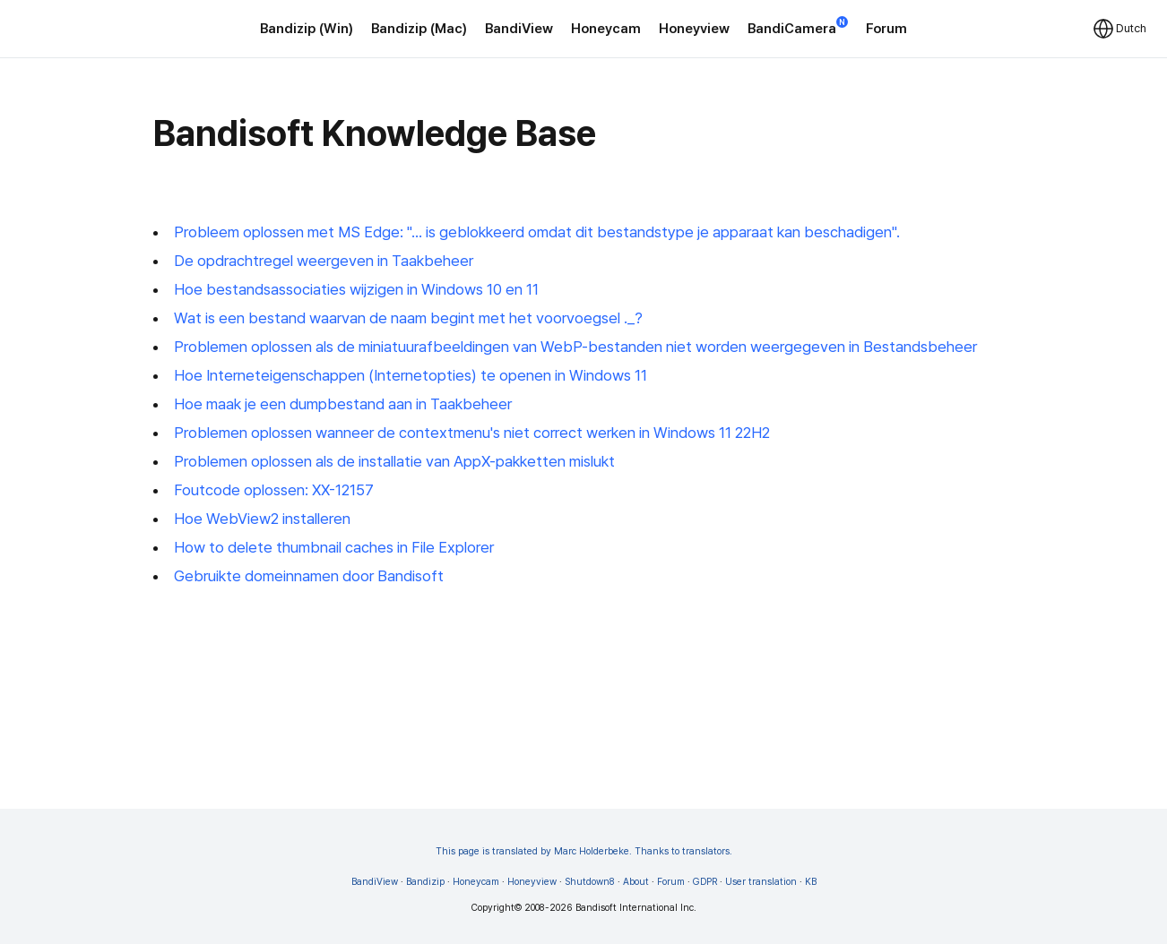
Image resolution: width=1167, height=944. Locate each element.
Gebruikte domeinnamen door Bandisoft (309, 576)
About (636, 882)
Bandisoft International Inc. (635, 908)
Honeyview (694, 29)
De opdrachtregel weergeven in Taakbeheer (323, 261)
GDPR (705, 882)
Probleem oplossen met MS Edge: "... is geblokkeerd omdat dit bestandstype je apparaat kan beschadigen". (537, 232)
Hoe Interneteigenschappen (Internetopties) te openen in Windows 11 (410, 375)
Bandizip (425, 882)
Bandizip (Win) (306, 29)
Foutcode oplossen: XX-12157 (274, 490)
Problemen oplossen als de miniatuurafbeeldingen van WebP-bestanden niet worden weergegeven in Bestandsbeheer (575, 347)
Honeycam (606, 29)
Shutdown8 (590, 882)
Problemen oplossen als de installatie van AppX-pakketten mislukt (394, 461)
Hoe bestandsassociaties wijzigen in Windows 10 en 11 (356, 289)
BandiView (519, 29)
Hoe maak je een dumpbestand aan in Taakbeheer (343, 404)
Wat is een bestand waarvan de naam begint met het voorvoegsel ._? (408, 318)
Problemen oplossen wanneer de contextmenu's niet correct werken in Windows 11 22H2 (472, 433)
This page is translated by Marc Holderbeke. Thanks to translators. (584, 851)
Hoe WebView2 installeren (262, 519)
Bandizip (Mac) (419, 29)
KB (811, 882)
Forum (886, 29)
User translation (761, 882)
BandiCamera (798, 27)
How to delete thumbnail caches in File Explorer (334, 547)
